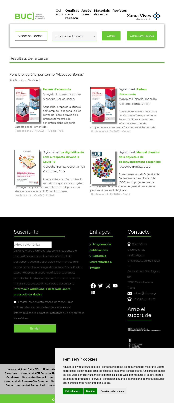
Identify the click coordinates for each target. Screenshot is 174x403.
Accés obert (86, 18)
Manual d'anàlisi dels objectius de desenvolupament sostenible (140, 159)
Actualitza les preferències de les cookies (30, 2)
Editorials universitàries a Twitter (101, 260)
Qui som (59, 18)
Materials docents (102, 18)
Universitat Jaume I (34, 375)
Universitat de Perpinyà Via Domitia (26, 379)
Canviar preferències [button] (144, 391)
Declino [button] (122, 391)
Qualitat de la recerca (72, 20)
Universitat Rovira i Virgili (64, 383)
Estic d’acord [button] (105, 391)
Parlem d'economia (57, 92)
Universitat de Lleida (62, 375)
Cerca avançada (142, 41)
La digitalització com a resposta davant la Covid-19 (63, 159)
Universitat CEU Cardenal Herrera (41, 371)
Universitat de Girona (78, 371)
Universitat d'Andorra (85, 367)
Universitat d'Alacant (56, 367)
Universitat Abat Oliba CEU (23, 367)
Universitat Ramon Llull (30, 383)
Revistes (119, 17)
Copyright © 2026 (67, 398)
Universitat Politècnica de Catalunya (73, 379)
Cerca (111, 41)
